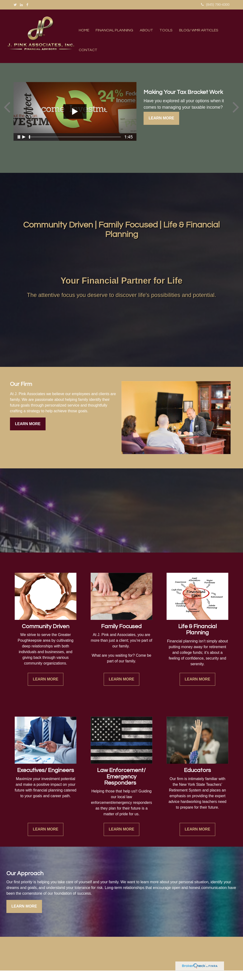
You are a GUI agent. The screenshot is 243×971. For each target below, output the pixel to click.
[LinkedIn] (21, 4)
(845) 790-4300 (215, 4)
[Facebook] (27, 4)
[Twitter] (15, 4)
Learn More (161, 119)
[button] (113, 30)
